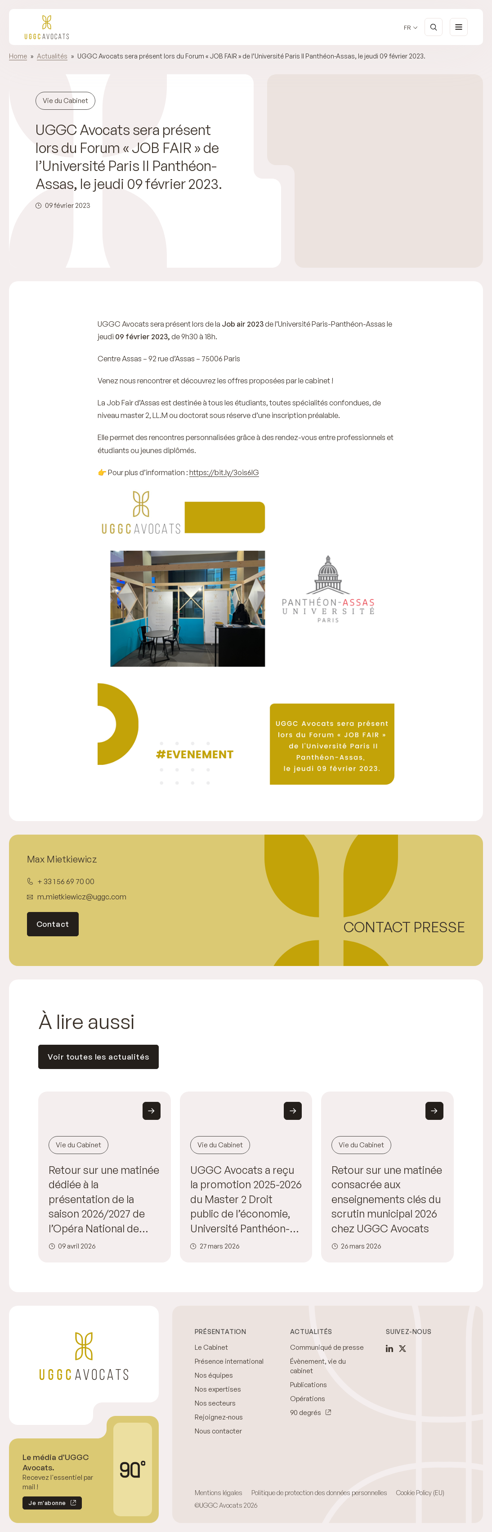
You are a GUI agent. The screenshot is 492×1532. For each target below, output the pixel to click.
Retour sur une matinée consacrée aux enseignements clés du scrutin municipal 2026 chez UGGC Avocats (386, 1199)
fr (407, 27)
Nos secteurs (215, 1403)
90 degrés (305, 1412)
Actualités (52, 56)
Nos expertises (218, 1389)
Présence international (229, 1361)
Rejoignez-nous (219, 1417)
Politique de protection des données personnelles (319, 1492)
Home (18, 56)
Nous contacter (218, 1431)
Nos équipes (214, 1375)
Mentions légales (218, 1492)
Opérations (307, 1398)
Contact (52, 924)
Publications (308, 1384)
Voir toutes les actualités (98, 1056)
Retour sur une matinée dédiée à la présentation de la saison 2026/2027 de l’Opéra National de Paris (104, 1200)
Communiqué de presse (327, 1347)
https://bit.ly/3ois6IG (224, 472)
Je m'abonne (44, 1504)
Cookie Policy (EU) (420, 1492)
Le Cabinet (211, 1347)
